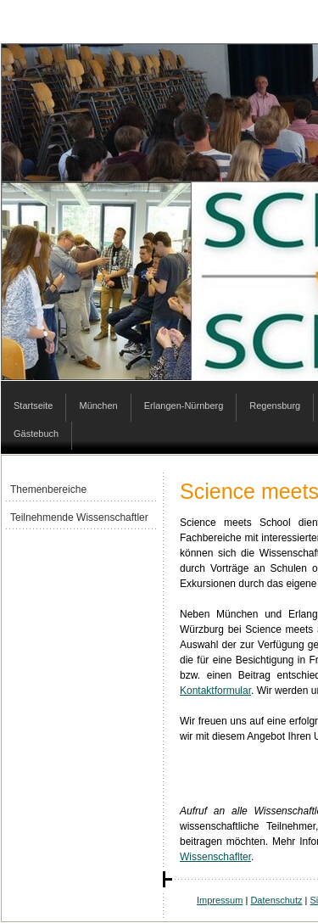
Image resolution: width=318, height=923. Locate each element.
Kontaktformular (215, 690)
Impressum (220, 900)
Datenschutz (276, 900)
